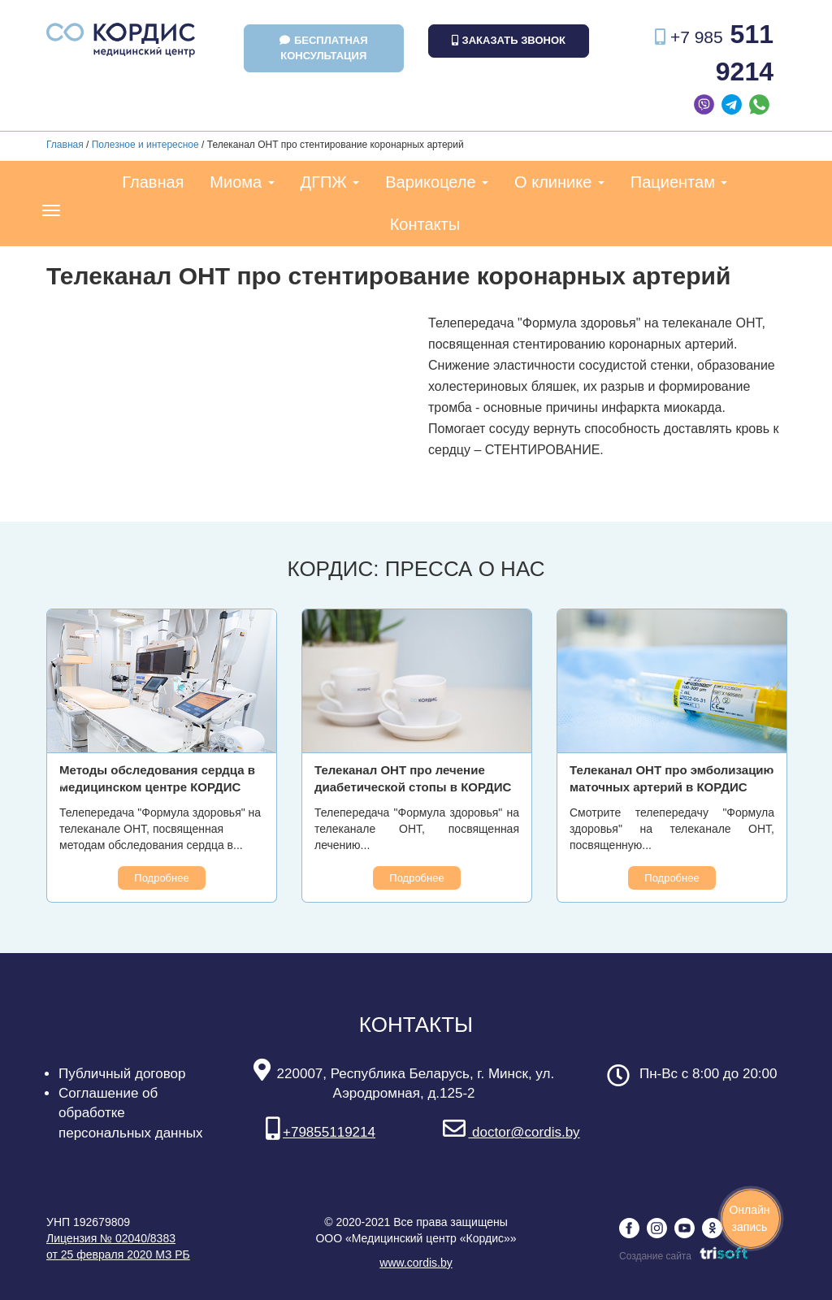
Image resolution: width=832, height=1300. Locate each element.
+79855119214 (320, 1132)
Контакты (425, 224)
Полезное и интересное (145, 144)
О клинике (559, 182)
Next (769, 781)
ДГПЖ (330, 182)
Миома (242, 182)
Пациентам (679, 182)
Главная (65, 144)
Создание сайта (683, 1256)
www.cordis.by (415, 1262)
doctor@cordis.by (511, 1132)
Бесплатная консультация (324, 48)
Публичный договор (121, 1073)
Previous (62, 781)
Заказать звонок (509, 40)
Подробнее (161, 878)
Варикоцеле (436, 182)
